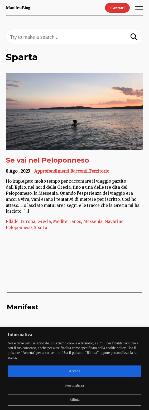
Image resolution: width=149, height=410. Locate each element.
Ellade (12, 221)
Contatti (117, 8)
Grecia (44, 221)
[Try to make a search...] (74, 37)
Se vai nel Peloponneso (47, 160)
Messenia (93, 221)
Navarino (114, 221)
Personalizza (74, 385)
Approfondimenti (51, 171)
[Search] (134, 37)
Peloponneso (19, 227)
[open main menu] (140, 9)
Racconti (79, 171)
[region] (74, 368)
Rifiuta (74, 400)
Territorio (99, 171)
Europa (28, 221)
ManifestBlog (18, 8)
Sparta (40, 227)
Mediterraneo (67, 221)
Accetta (74, 371)
